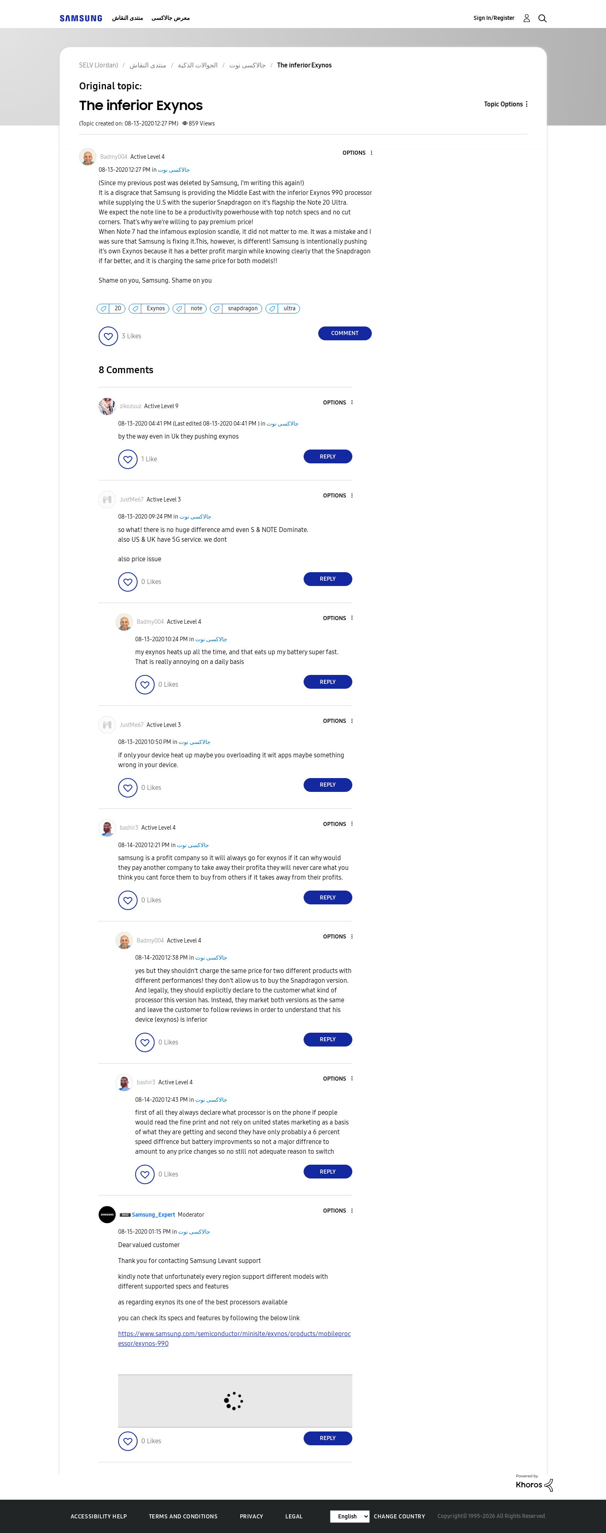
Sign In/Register (494, 18)
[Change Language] (350, 1516)
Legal (294, 1516)
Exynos (156, 308)
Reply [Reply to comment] (328, 456)
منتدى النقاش (127, 18)
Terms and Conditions (183, 1516)
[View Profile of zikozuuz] (130, 406)
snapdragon (243, 308)
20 (118, 308)
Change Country (399, 1516)
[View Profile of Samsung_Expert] (153, 1214)
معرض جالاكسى (170, 18)
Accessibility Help (99, 1516)
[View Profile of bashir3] (129, 827)
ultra (289, 308)
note (196, 308)
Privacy (251, 1516)
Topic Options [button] (503, 104)
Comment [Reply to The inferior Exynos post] (344, 333)
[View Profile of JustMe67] (132, 499)
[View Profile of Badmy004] (113, 157)
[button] (357, 153)
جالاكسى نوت (174, 169)
